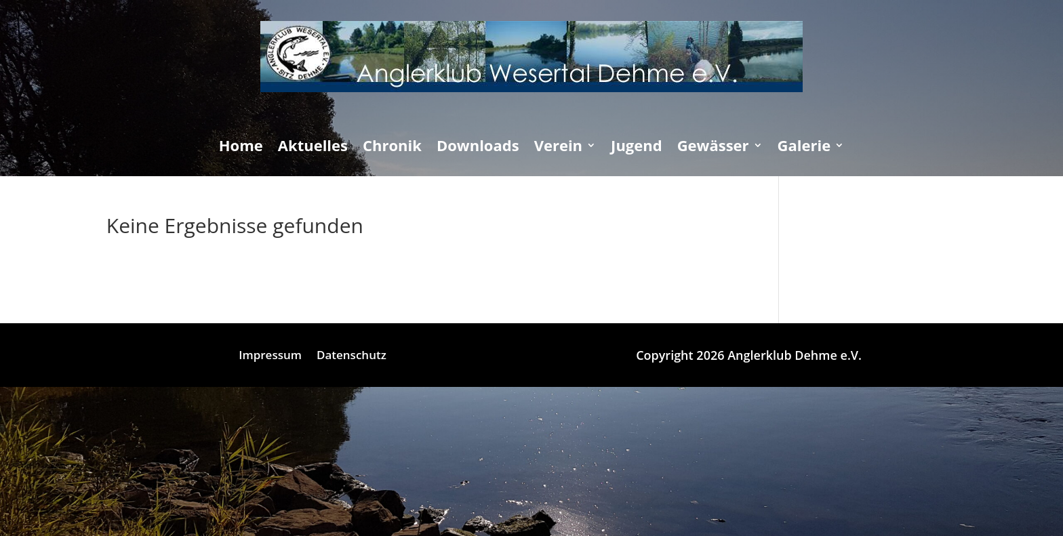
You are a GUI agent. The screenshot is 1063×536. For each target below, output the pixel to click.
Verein (558, 147)
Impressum (270, 356)
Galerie (804, 147)
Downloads (478, 147)
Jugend (636, 147)
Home (241, 147)
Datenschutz (351, 356)
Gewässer (713, 147)
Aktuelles (313, 147)
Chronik (392, 147)
